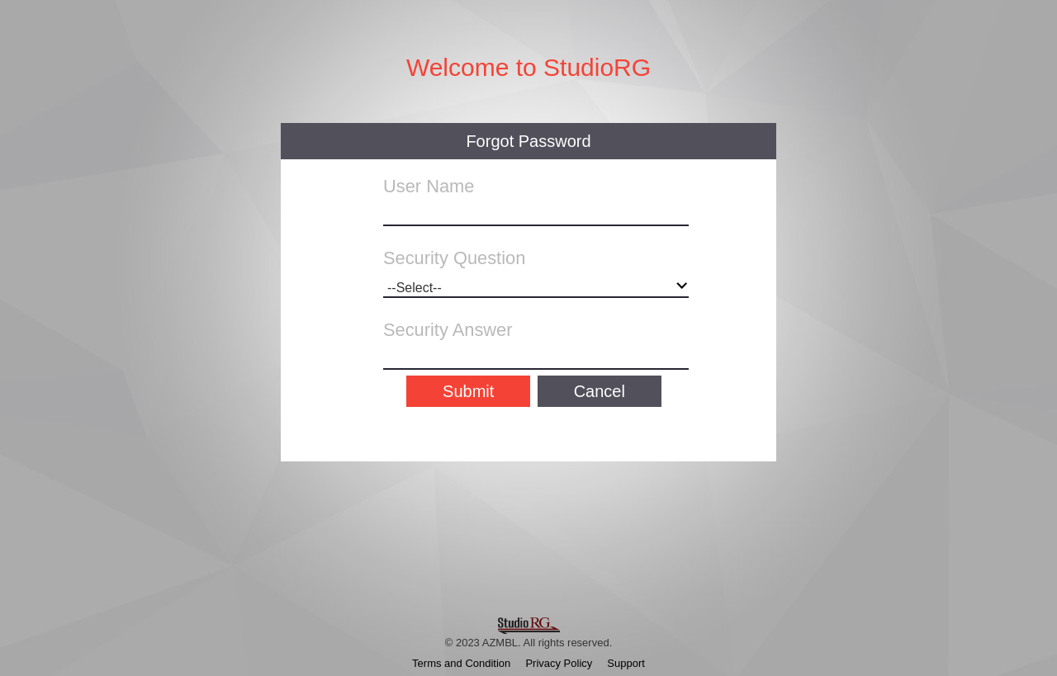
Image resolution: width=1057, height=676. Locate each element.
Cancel (599, 391)
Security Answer (448, 329)
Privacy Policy (558, 663)
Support (626, 663)
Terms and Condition (461, 663)
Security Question (454, 258)
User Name (428, 186)
